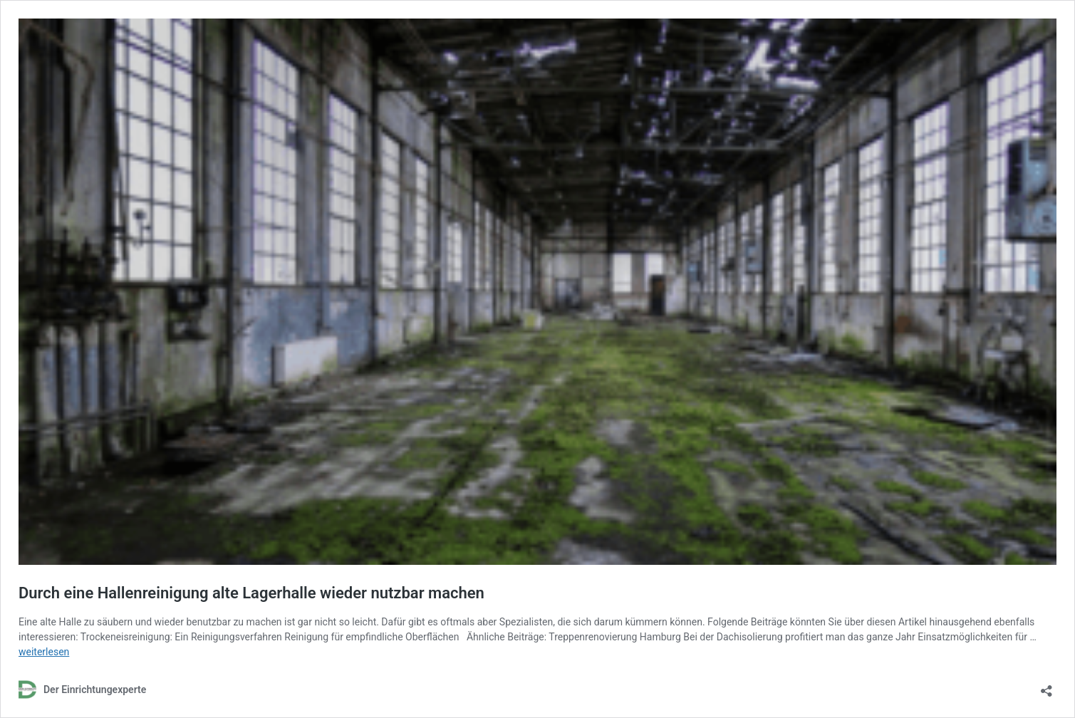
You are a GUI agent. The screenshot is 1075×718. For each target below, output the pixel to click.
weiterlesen (44, 651)
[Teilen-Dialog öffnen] (1046, 686)
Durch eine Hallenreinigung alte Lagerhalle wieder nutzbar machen (251, 593)
